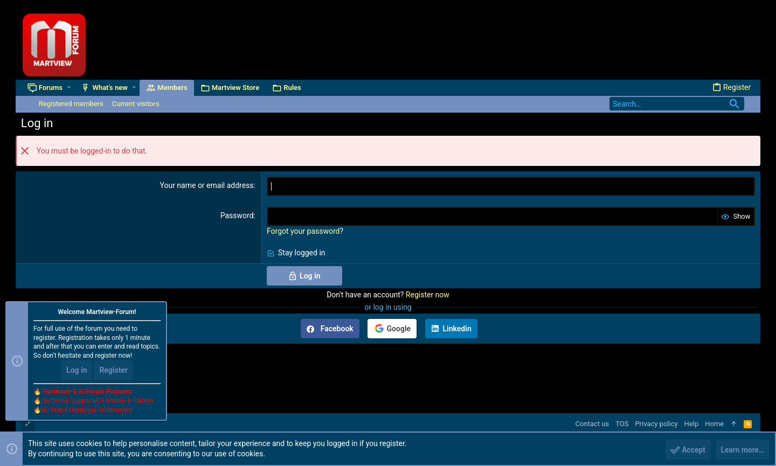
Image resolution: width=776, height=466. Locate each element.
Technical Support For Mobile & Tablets (97, 401)
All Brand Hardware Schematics (86, 410)
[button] (69, 87)
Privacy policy (656, 424)
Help (691, 424)
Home (714, 424)
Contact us (592, 424)
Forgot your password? (305, 231)
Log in (76, 370)
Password (237, 215)
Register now (427, 294)
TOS (621, 424)
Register (113, 370)
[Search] (676, 103)
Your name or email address (206, 185)
